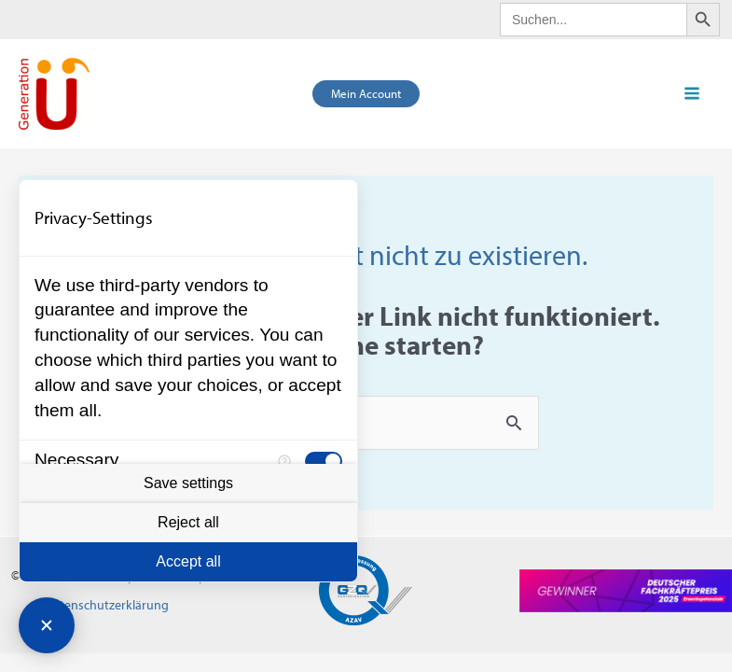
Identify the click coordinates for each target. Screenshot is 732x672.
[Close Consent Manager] (47, 625)
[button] (366, 93)
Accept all (188, 561)
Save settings (188, 483)
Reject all (188, 522)
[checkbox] (323, 461)
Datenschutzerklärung (107, 604)
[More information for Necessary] (284, 461)
